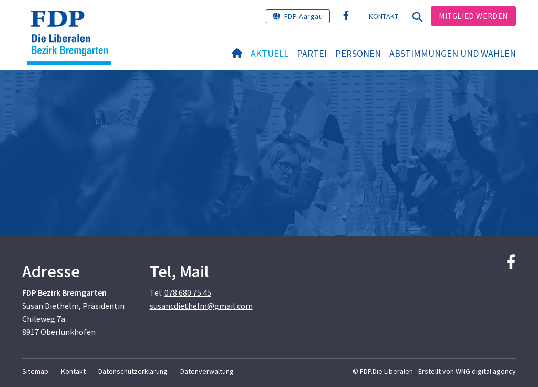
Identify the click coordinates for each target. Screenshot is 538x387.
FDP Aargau (303, 16)
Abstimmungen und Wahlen (452, 53)
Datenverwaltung (207, 371)
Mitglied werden (473, 16)
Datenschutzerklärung (133, 371)
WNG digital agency (486, 371)
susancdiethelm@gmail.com (201, 305)
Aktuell (269, 53)
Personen (358, 53)
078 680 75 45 (187, 292)
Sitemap (35, 371)
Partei (312, 53)
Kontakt (384, 16)
